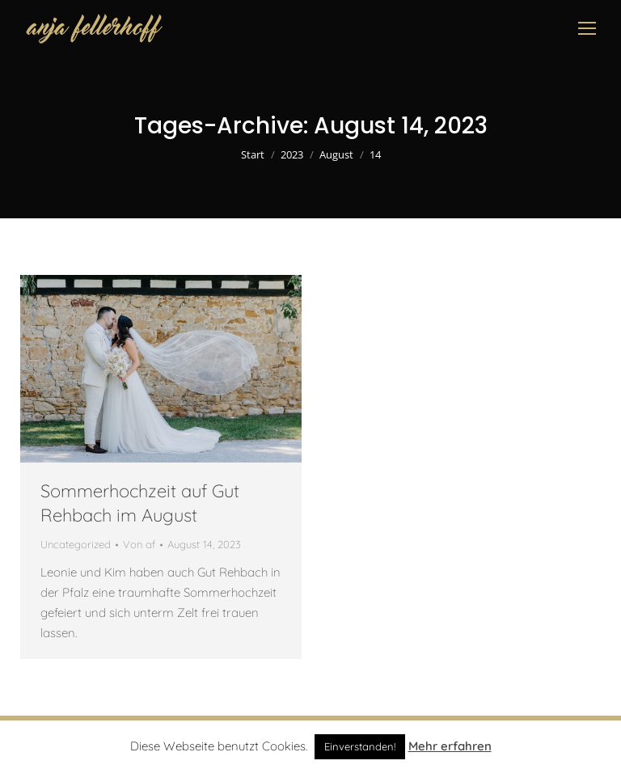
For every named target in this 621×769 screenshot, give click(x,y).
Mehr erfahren (450, 746)
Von (139, 544)
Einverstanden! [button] (359, 746)
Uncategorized (75, 544)
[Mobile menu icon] (587, 28)
